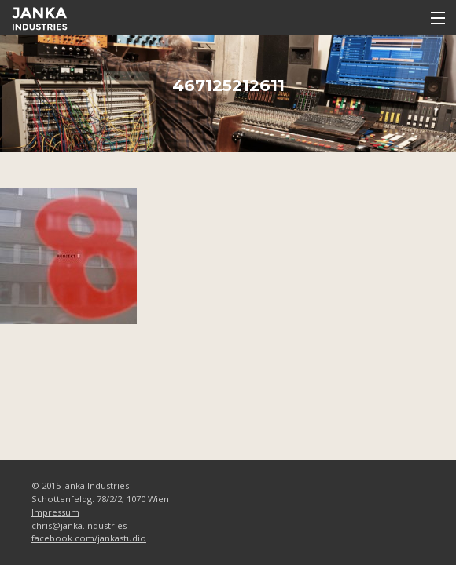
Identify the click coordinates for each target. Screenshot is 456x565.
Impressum (55, 512)
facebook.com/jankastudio (88, 538)
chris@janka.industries (79, 525)
